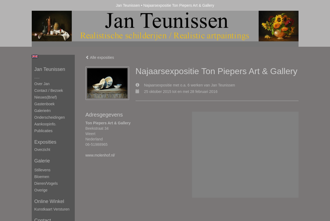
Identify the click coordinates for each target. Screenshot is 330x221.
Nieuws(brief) (45, 97)
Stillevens (42, 170)
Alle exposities (100, 57)
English (35, 56)
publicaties (43, 131)
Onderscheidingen (49, 117)
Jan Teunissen (128, 5)
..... (37, 77)
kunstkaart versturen (52, 209)
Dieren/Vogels (46, 183)
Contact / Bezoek (48, 90)
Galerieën (42, 110)
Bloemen (41, 177)
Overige (41, 190)
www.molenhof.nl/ (100, 155)
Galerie (42, 161)
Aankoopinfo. (45, 124)
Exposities (45, 142)
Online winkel (49, 201)
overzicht (42, 149)
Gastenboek (44, 104)
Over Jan (42, 84)
